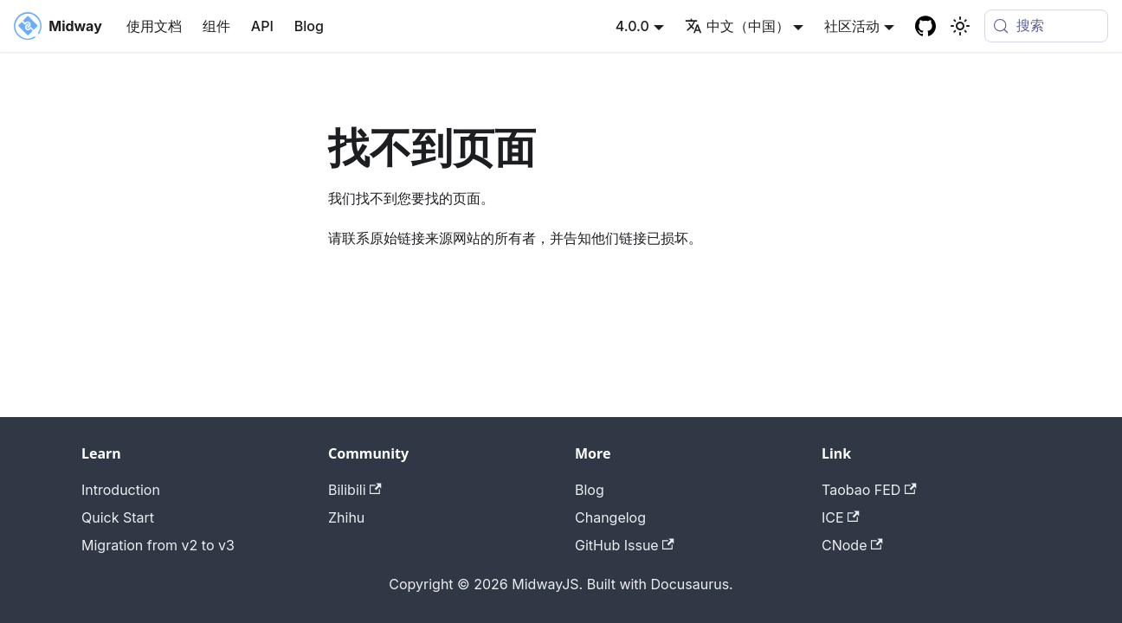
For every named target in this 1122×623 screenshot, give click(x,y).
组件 (216, 26)
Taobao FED (869, 489)
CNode (852, 545)
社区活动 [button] (852, 26)
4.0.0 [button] (632, 26)
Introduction (120, 489)
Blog (309, 26)
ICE (841, 517)
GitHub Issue (624, 545)
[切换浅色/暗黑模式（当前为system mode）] (960, 26)
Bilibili (355, 489)
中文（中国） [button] (737, 26)
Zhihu (346, 517)
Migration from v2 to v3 (158, 545)
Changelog (610, 517)
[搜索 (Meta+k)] (1046, 26)
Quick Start (117, 517)
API (262, 26)
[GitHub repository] (925, 26)
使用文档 (154, 26)
